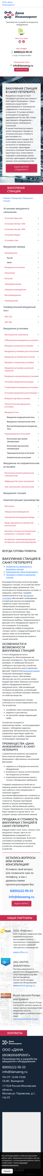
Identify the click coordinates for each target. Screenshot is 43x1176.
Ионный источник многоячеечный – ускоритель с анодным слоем (21, 532)
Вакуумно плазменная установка (19, 362)
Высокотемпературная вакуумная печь (22, 427)
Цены (9, 262)
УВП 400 (8, 322)
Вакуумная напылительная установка (21, 376)
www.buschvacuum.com (25, 1018)
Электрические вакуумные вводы (20, 517)
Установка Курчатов (13, 218)
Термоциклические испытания (20, 453)
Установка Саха (11, 240)
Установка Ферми (12, 235)
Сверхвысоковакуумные (15, 289)
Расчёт (10, 258)
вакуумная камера (31, 671)
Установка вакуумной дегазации (19, 382)
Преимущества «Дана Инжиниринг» (22, 572)
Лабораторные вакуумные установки (21, 340)
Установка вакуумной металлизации (21, 393)
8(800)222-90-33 (21, 891)
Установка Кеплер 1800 (15, 229)
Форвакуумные (11, 300)
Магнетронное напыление (16, 334)
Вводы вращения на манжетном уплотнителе (19, 524)
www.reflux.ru (20, 952)
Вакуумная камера (14, 246)
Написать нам (21, 69)
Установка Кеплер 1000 (15, 223)
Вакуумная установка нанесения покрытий (19, 369)
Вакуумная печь (12, 412)
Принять (7, 1171)
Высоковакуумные (13, 295)
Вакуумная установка (15, 328)
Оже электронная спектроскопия (19, 487)
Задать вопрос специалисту (21, 168)
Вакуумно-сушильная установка (19, 345)
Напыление (10, 273)
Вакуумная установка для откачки (20, 357)
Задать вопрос (21, 903)
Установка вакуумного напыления (16, 210)
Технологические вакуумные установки (17, 405)
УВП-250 (8, 316)
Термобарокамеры (13, 284)
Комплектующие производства (21, 500)
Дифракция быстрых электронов (19, 481)
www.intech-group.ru (24, 985)
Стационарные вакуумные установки (21, 387)
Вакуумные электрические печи (21, 421)
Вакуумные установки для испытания (21, 351)
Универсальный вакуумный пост (19, 308)
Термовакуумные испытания (17, 434)
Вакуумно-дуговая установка (17, 398)
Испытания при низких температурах (17, 440)
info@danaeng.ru (23, 65)
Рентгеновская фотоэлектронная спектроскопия (19, 474)
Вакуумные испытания (15, 267)
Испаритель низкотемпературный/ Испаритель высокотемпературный (20, 540)
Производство (11, 253)
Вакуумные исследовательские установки (21, 465)
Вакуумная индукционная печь (21, 417)
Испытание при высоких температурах (18, 447)
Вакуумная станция (14, 493)
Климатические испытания (19, 457)
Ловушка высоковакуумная (17, 511)
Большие (9, 278)
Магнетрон (9, 506)
